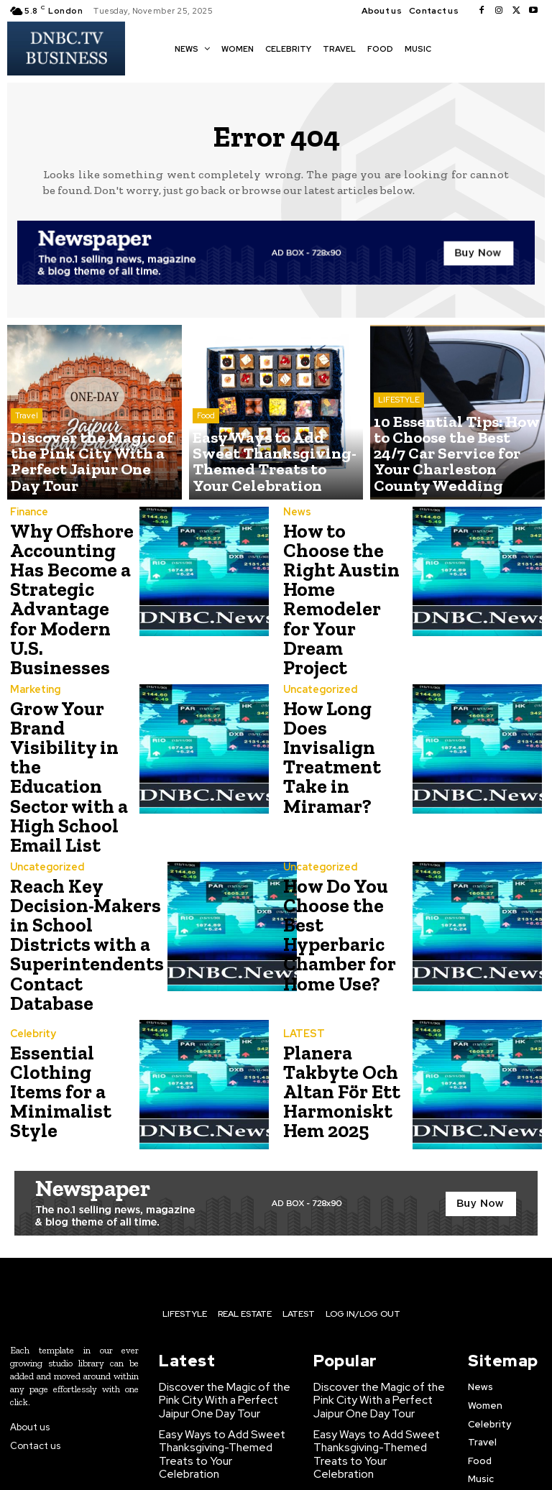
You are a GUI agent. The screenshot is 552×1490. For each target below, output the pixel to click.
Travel (26, 446)
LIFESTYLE (399, 434)
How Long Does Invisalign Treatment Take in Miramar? (343, 720)
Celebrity (32, 952)
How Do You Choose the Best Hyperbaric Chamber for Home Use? (332, 862)
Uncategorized (319, 668)
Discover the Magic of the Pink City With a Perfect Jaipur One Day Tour (217, 1309)
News (296, 518)
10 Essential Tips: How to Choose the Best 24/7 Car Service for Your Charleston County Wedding (221, 1401)
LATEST (302, 952)
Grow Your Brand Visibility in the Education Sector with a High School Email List (67, 723)
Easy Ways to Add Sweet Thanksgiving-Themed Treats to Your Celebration (219, 1352)
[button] (450, 47)
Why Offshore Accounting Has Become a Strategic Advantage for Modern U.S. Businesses (68, 581)
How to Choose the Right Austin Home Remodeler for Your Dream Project (342, 579)
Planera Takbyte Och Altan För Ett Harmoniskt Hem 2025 (335, 1004)
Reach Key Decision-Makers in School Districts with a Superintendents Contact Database (78, 864)
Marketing (34, 653)
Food (206, 446)
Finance (28, 512)
